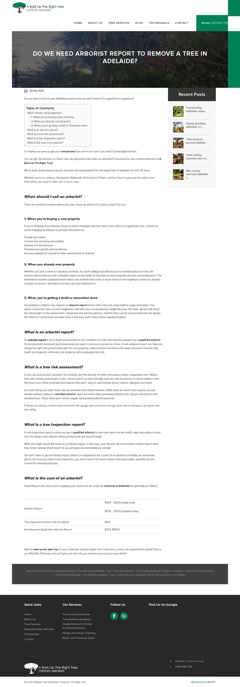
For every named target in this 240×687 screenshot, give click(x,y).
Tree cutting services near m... (197, 157)
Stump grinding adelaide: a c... (195, 125)
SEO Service (197, 681)
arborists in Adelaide (117, 486)
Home (28, 614)
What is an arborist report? (42, 130)
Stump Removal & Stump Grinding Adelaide (77, 625)
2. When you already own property (50, 122)
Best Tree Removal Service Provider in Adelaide (40, 8)
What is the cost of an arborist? (45, 143)
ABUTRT (211, 681)
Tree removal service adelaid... (196, 141)
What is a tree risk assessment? (45, 135)
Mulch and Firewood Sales (78, 637)
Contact (29, 638)
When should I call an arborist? (44, 113)
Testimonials (32, 633)
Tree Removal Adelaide (76, 619)
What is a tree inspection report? (46, 139)
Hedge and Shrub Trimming (79, 632)
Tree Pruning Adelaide (76, 614)
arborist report (78, 305)
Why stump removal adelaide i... (197, 175)
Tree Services (32, 623)
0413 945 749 (219, 23)
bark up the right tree (46, 549)
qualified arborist (149, 340)
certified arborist (65, 394)
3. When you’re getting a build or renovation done (59, 126)
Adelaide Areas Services (39, 628)
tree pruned (68, 152)
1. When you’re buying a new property (52, 118)
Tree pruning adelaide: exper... (196, 110)
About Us (30, 619)
